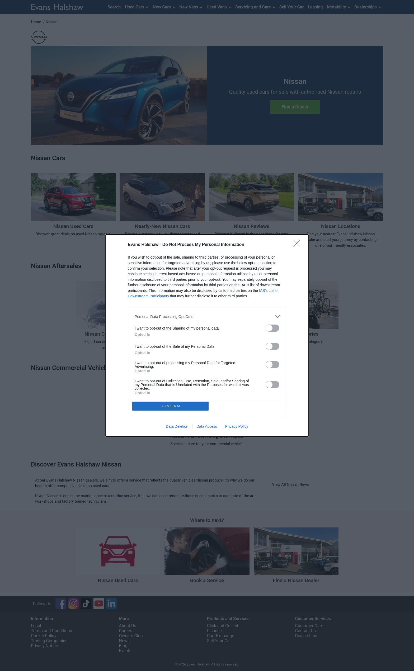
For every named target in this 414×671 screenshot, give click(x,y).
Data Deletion (177, 427)
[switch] (272, 328)
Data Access (206, 427)
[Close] (298, 245)
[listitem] (207, 316)
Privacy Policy (236, 427)
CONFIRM (171, 406)
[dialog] (207, 336)
